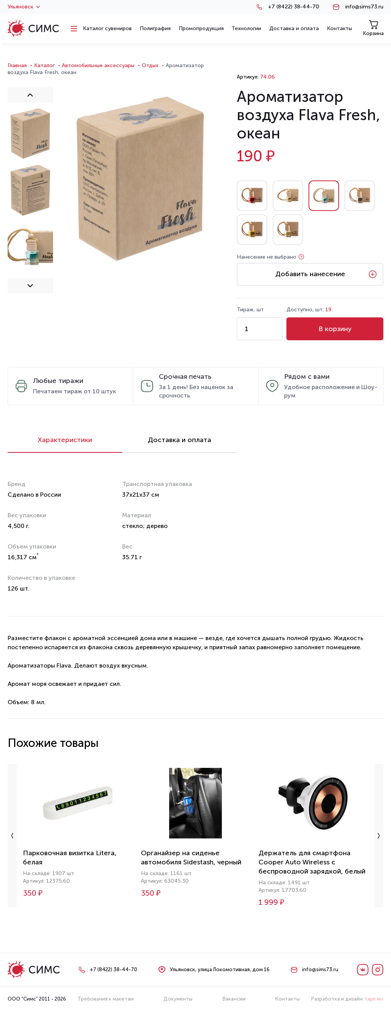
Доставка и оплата (179, 440)
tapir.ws (374, 999)
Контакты (287, 999)
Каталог (44, 65)
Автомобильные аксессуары (98, 65)
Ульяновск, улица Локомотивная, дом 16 (220, 969)
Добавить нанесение (310, 274)
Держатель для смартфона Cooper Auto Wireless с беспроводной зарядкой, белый (312, 862)
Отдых (150, 65)
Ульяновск (24, 7)
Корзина (373, 28)
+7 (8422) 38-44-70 (293, 7)
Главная (17, 65)
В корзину (335, 329)
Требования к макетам (106, 999)
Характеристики (65, 440)
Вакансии (234, 999)
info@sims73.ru (364, 7)
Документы (177, 999)
